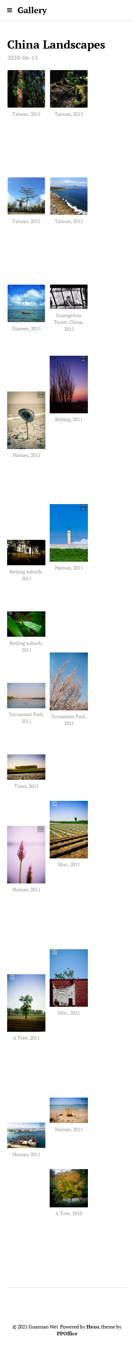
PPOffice (67, 1333)
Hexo (92, 1327)
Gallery (32, 10)
